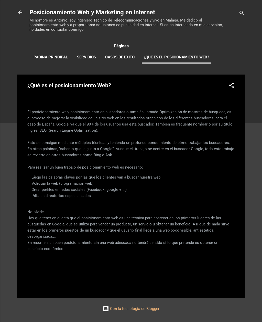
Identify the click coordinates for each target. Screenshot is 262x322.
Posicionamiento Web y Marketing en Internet (92, 12)
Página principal (51, 57)
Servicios (86, 57)
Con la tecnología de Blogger (131, 308)
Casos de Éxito (120, 57)
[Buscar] (242, 14)
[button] (231, 86)
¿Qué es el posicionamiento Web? (176, 57)
